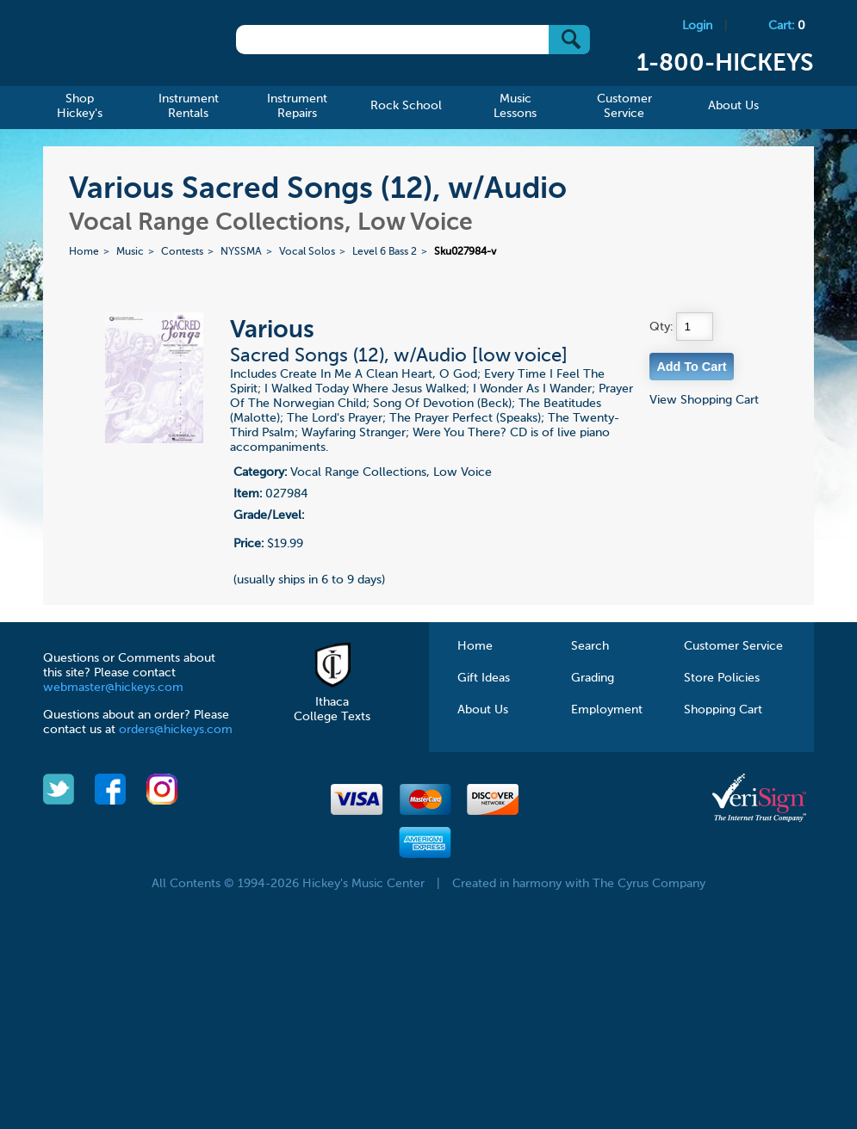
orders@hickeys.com (176, 730)
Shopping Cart (723, 710)
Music (130, 252)
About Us (482, 710)
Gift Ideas (483, 678)
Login (697, 26)
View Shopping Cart (704, 400)
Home (84, 252)
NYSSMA (241, 252)
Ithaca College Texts (332, 702)
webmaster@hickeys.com (113, 688)
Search (590, 646)
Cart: (786, 26)
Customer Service (733, 646)
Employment (607, 710)
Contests (182, 252)
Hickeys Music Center (120, 47)
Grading (592, 678)
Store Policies (722, 678)
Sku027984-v (465, 252)
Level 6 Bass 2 (384, 252)
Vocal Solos (307, 252)
